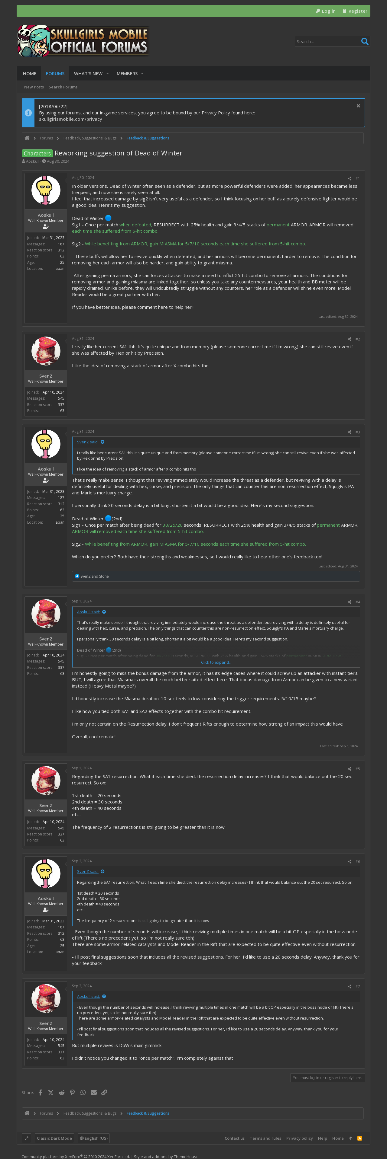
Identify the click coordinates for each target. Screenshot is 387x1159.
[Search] (332, 41)
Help (322, 1138)
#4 (358, 602)
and (94, 576)
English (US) (94, 1138)
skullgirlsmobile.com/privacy (70, 119)
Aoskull (32, 161)
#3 (358, 432)
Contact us (235, 1138)
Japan (59, 268)
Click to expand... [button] (216, 662)
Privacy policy (299, 1138)
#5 (358, 768)
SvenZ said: (88, 442)
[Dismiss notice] (357, 106)
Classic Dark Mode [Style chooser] (54, 1138)
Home (338, 1138)
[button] (106, 73)
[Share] (349, 178)
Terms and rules (265, 1138)
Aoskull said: (88, 612)
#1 (358, 178)
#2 (358, 339)
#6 (358, 861)
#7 (358, 986)
